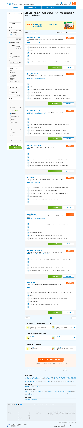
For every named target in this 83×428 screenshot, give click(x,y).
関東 (29, 413)
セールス (19, 414)
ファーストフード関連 (13, 35)
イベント (67, 7)
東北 (29, 412)
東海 (29, 414)
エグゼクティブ (20, 417)
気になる (68, 67)
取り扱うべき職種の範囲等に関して (51, 404)
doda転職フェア (38, 412)
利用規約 (34, 404)
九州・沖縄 (29, 418)
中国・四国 (29, 417)
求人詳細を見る (55, 67)
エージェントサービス (11, 413)
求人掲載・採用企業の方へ (71, 422)
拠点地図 (64, 422)
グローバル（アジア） (21, 418)
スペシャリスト (20, 416)
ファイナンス (20, 415)
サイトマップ (71, 404)
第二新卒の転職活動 (72, 412)
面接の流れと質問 (57, 412)
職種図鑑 (61, 414)
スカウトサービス (10, 414)
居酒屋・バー (12, 34)
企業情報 (65, 414)
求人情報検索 (10, 412)
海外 (29, 419)
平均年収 (56, 413)
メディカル (19, 413)
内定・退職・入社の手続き (65, 412)
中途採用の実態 (70, 413)
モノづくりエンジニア (21, 412)
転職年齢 (66, 413)
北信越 (29, 415)
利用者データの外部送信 (60, 404)
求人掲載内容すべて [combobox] (13, 87)
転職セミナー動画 (38, 413)
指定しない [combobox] (12, 62)
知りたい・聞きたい (50, 7)
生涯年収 (60, 413)
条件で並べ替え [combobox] (59, 32)
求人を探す (15, 7)
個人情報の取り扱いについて (15, 425)
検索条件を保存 (15, 23)
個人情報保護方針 (13, 426)
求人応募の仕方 (52, 412)
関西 (29, 416)
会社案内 (60, 422)
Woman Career (20, 419)
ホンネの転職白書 (57, 414)
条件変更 (19, 13)
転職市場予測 (52, 414)
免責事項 (67, 404)
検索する (15, 147)
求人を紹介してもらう (32, 7)
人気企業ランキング (52, 413)
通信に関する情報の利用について (41, 404)
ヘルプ (74, 404)
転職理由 (63, 413)
